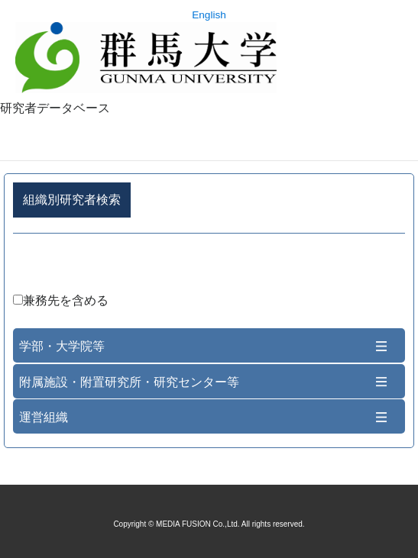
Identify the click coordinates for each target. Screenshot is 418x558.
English (209, 15)
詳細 (209, 266)
